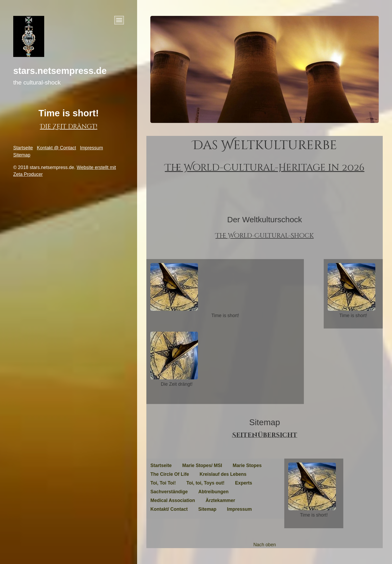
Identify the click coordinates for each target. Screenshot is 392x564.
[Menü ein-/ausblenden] (119, 20)
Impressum (91, 147)
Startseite (23, 147)
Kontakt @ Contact (56, 147)
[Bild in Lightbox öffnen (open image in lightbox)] (174, 287)
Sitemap (21, 155)
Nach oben (264, 544)
